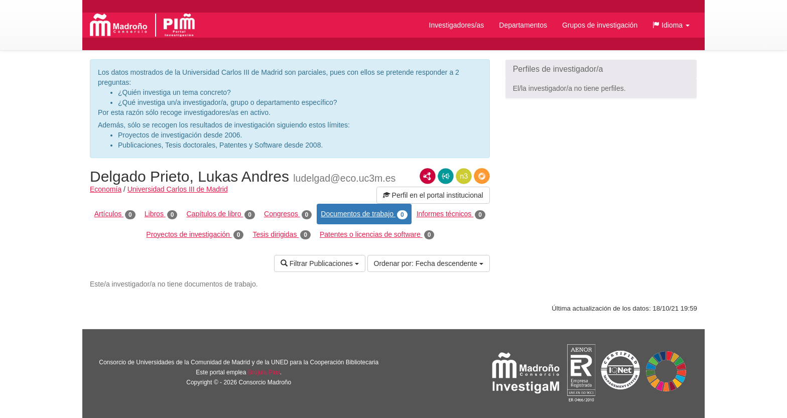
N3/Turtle (464, 176)
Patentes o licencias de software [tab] (377, 234)
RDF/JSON (482, 176)
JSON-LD (446, 176)
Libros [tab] (161, 214)
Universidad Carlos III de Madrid (177, 189)
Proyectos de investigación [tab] (194, 234)
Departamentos (523, 25)
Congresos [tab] (288, 214)
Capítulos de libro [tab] (220, 214)
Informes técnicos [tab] (451, 214)
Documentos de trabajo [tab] (364, 214)
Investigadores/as (456, 25)
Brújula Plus (264, 372)
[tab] (601, 69)
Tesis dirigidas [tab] (281, 234)
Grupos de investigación (599, 25)
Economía (105, 189)
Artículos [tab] (115, 214)
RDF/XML (428, 176)
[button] (671, 25)
